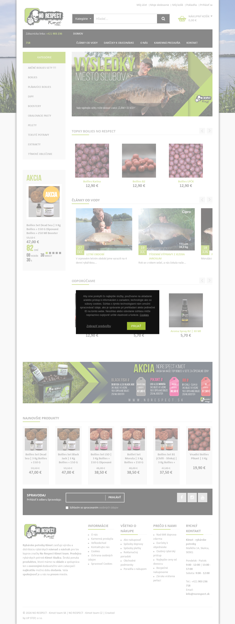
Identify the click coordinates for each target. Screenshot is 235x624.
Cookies (144, 314)
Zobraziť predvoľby (99, 326)
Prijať (136, 326)
